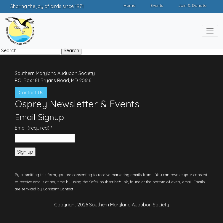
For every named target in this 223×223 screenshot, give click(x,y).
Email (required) (33, 128)
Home (129, 5)
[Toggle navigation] (210, 31)
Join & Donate (192, 5)
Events (156, 5)
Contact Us (31, 92)
